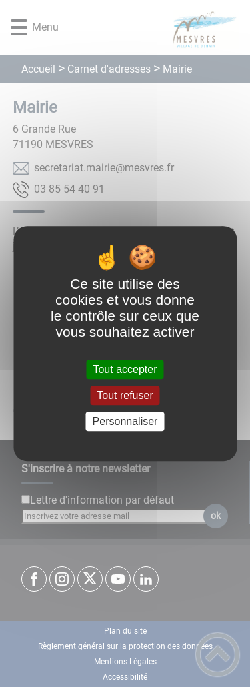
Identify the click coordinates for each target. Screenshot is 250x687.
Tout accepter (125, 369)
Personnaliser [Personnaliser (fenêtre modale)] (125, 421)
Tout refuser (125, 395)
